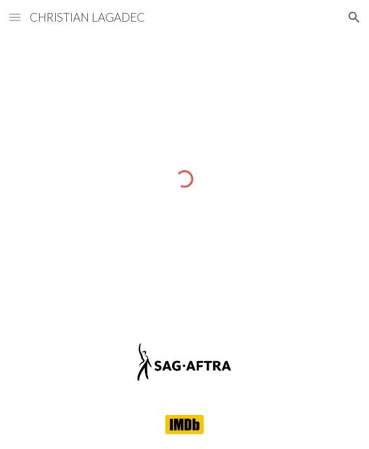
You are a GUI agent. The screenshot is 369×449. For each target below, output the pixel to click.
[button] (15, 17)
